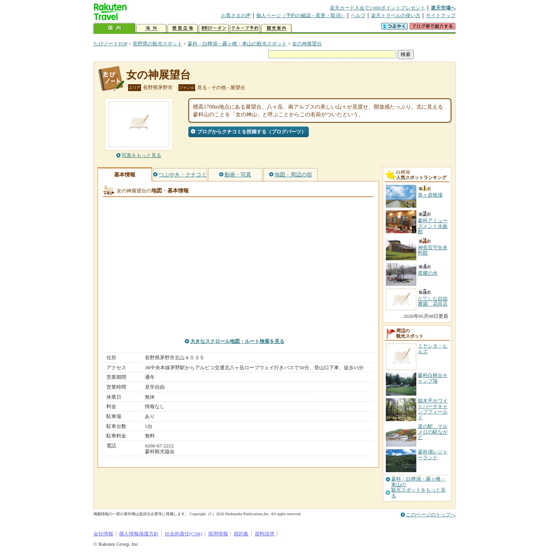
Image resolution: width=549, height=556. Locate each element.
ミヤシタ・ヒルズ (433, 348)
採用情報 (218, 534)
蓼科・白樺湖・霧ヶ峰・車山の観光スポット (237, 43)
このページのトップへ (431, 515)
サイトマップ (441, 15)
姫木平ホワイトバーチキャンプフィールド (433, 409)
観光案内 (276, 28)
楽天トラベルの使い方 (396, 15)
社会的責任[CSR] (183, 534)
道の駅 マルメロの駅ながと (433, 431)
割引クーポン (214, 28)
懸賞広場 (182, 28)
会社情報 (103, 534)
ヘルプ (358, 15)
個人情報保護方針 (139, 534)
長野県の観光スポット (157, 43)
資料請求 (264, 534)
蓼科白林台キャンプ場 (433, 377)
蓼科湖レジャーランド (433, 454)
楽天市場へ (443, 8)
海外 (151, 28)
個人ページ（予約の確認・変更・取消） (300, 15)
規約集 (241, 534)
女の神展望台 (307, 43)
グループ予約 (245, 28)
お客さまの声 (236, 15)
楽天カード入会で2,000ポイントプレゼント (377, 8)
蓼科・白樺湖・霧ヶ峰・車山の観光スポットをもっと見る (418, 487)
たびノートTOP (110, 43)
